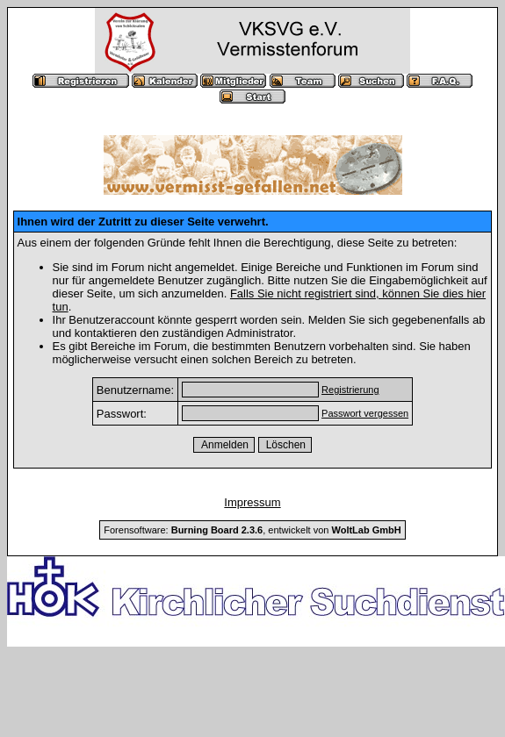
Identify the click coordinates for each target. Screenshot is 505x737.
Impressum (252, 502)
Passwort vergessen (364, 413)
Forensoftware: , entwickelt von (252, 530)
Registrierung (350, 389)
